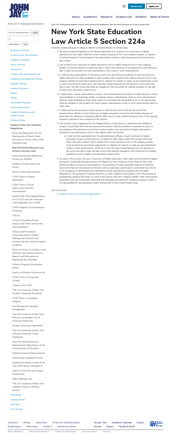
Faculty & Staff (126, 426)
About (76, 16)
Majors (14, 93)
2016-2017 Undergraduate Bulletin (64, 25)
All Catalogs (17, 409)
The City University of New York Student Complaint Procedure (28, 292)
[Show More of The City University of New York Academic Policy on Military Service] (11, 383)
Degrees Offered (19, 83)
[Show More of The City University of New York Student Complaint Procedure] (11, 290)
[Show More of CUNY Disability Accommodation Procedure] (11, 207)
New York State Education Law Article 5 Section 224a (28, 149)
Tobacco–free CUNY (22, 285)
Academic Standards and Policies (27, 78)
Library (110, 426)
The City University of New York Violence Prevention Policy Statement (28, 333)
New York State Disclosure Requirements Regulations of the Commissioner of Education (28, 345)
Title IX (16, 215)
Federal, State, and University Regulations (26, 127)
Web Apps (32, 426)
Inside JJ (47, 426)
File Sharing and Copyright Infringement (25, 308)
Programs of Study (20, 50)
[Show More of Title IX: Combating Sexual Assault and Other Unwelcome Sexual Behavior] (11, 220)
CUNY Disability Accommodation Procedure (28, 209)
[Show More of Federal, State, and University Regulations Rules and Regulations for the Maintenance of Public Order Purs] (9, 125)
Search (25, 44)
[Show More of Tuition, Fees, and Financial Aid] (9, 74)
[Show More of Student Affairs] (9, 120)
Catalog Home (18, 399)
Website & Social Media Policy (39, 432)
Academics (90, 16)
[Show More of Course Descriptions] (9, 107)
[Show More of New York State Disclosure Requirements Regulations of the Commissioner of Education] (11, 341)
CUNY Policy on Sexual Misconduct (23, 178)
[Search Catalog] (23, 39)
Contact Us (106, 432)
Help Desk (41, 422)
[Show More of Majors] (9, 93)
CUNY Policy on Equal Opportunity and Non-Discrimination (23, 188)
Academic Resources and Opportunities (23, 114)
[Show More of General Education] (9, 88)
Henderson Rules (66, 426)
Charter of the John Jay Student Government (27, 372)
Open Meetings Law (22, 378)
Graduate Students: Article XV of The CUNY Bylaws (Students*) (28, 364)
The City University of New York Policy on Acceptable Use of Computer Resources (28, 317)
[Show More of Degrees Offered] (9, 83)
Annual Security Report (89, 432)
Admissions (16, 69)
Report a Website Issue (15, 432)
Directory (13, 422)
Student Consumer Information (27, 325)
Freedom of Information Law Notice (26, 165)
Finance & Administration (66, 422)
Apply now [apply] (154, 6)
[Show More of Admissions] (9, 69)
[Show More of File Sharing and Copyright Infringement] (11, 306)
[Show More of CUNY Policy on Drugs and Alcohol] (11, 277)
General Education (20, 88)
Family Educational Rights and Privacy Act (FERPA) (27, 157)
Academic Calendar (20, 59)
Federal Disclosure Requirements (28, 353)
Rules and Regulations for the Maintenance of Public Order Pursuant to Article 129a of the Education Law (27, 138)
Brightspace (14, 426)
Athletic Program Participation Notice (27, 266)
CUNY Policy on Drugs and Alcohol (25, 279)
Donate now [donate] (136, 6)
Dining (26, 422)
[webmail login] (124, 6)
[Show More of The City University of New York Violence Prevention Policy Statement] (11, 330)
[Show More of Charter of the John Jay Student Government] (11, 370)
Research (106, 16)
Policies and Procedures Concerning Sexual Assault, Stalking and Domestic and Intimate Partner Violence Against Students (29, 238)
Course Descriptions (20, 107)
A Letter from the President (24, 55)
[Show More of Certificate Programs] (9, 102)
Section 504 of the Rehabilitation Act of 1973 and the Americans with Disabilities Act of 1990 (28, 199)
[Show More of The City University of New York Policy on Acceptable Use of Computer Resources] (11, 314)
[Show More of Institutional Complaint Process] (11, 358)
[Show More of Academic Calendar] (9, 60)
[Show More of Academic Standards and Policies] (9, 79)
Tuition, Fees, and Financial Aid (25, 74)
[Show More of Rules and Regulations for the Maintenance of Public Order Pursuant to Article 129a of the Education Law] (11, 133)
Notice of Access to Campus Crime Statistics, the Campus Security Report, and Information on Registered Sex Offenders (29, 254)
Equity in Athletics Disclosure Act (28, 272)
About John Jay (18, 64)
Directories (16, 394)
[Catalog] (19, 32)
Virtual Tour (100, 422)
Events (140, 422)
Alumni (97, 426)
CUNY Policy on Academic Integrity (25, 300)
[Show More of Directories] (9, 395)
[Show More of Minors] (9, 98)
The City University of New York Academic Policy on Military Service (28, 387)
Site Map (15, 404)
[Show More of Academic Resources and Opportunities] (9, 112)
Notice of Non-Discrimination (26, 171)
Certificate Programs (21, 102)
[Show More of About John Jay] (9, 64)
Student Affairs (18, 120)
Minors (14, 97)
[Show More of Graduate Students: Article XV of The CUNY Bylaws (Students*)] (11, 362)
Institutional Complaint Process (27, 357)
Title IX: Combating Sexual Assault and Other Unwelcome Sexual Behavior (27, 223)
